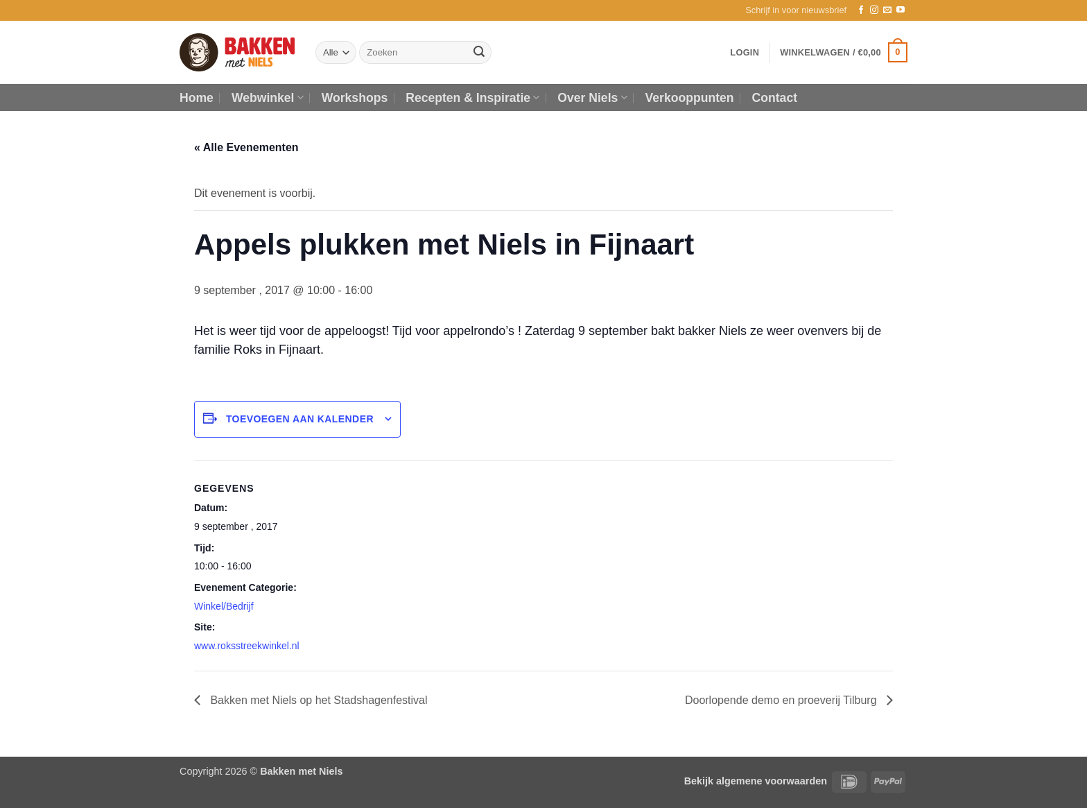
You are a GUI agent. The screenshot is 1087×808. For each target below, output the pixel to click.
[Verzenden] (479, 53)
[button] (795, 10)
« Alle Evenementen (246, 147)
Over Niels (592, 98)
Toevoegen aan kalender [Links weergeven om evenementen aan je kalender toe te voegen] (300, 418)
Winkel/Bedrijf (224, 606)
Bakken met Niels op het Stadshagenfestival (317, 700)
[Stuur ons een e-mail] (887, 10)
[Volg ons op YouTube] (900, 10)
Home (197, 98)
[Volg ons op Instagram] (874, 10)
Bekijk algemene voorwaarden (755, 780)
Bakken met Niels (301, 771)
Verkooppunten (689, 98)
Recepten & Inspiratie (472, 98)
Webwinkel (268, 98)
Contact (775, 98)
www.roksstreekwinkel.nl (246, 645)
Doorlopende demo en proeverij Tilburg (782, 700)
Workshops (355, 98)
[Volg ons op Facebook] (861, 10)
